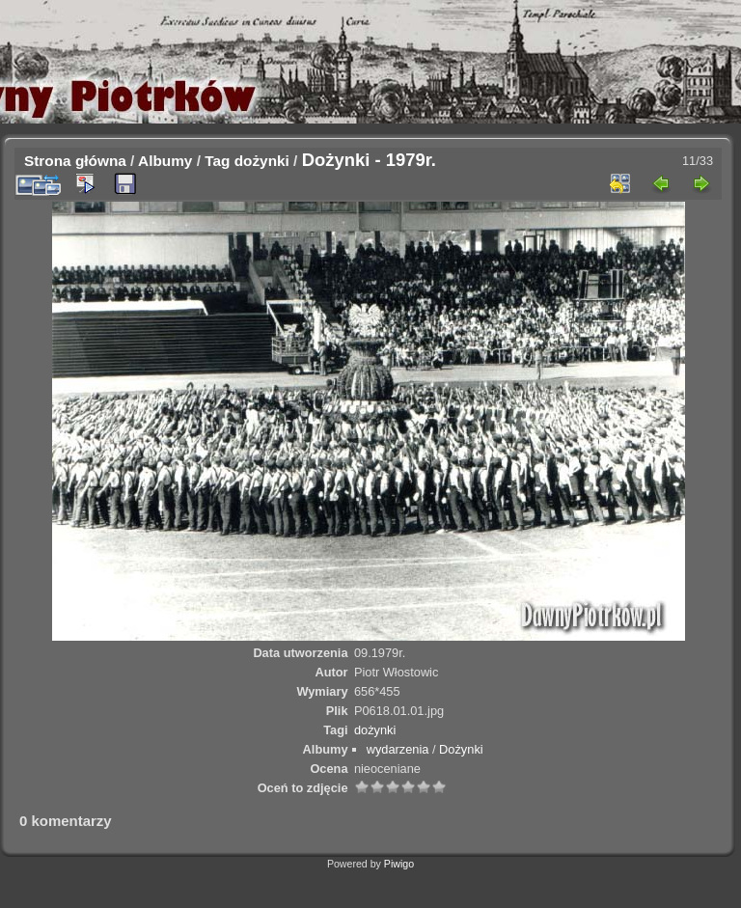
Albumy (165, 160)
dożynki (261, 160)
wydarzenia (398, 749)
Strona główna (75, 160)
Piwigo (399, 863)
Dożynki (461, 749)
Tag (217, 160)
